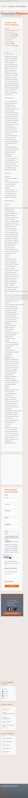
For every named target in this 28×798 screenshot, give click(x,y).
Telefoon (7, 517)
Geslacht (7, 531)
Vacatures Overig (6, 709)
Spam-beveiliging (9, 581)
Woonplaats (7, 524)
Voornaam (7, 497)
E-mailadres (8, 510)
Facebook (6, 691)
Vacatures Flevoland (5, 790)
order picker (7, 32)
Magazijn (13, 32)
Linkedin (6, 693)
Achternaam (7, 504)
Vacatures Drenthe (4, 788)
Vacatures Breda (5, 751)
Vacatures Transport (6, 721)
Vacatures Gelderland (5, 793)
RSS (5, 698)
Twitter (5, 689)
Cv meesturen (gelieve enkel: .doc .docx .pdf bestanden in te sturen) (12, 538)
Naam (6, 495)
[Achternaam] (12, 507)
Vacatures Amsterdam (7, 741)
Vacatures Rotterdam (6, 738)
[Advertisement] (14, 633)
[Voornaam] (12, 500)
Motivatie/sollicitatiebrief (11, 568)
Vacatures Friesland (5, 792)
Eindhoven (10, 39)
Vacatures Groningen (5, 795)
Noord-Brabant (12, 37)
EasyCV (17, 552)
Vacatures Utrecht (6, 745)
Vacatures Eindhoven (6, 748)
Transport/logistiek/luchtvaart (12, 30)
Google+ (6, 695)
